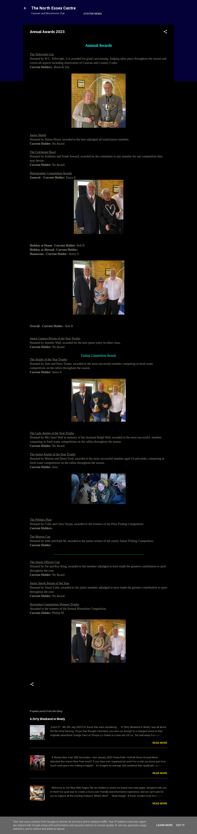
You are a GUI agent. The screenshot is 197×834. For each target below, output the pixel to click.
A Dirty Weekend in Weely (47, 719)
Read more (160, 742)
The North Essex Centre (53, 8)
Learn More (164, 825)
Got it (180, 825)
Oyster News (92, 13)
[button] (165, 32)
